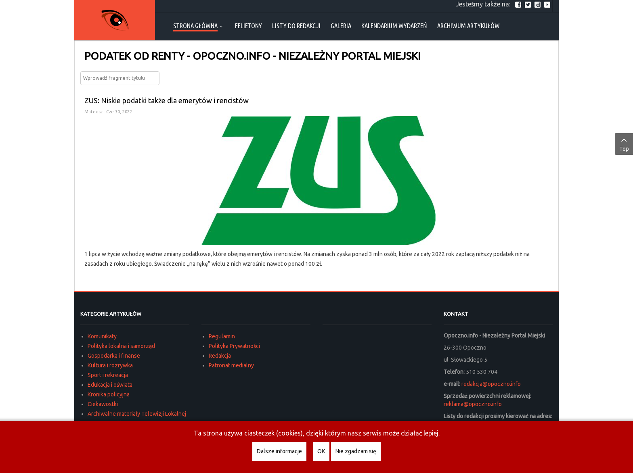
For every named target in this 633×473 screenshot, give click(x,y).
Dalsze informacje (279, 451)
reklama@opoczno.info (473, 404)
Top (624, 143)
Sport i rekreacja (108, 375)
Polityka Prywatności (234, 346)
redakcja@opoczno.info (491, 384)
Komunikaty (102, 336)
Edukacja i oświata (110, 384)
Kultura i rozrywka (110, 365)
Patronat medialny (231, 365)
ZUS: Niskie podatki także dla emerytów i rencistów (166, 100)
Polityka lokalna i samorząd (121, 346)
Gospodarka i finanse (114, 355)
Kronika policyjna (109, 394)
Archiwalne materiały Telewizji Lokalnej (137, 413)
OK (321, 451)
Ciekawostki (103, 404)
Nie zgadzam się (355, 451)
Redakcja (220, 355)
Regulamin (222, 336)
